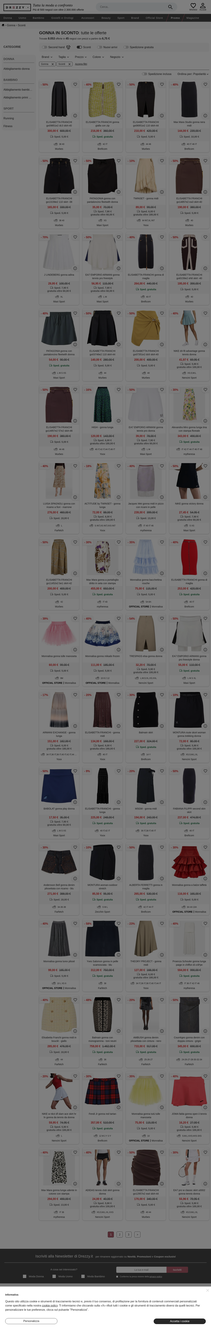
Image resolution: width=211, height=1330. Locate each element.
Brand (135, 17)
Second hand (53, 47)
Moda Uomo (62, 1276)
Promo (175, 17)
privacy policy (155, 1276)
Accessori (87, 17)
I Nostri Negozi (70, 1302)
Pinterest (191, 1312)
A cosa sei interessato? (63, 1269)
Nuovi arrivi (107, 47)
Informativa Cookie (129, 1307)
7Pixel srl (101, 1325)
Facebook (191, 1302)
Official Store (154, 17)
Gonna (47, 64)
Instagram (191, 1296)
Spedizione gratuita (138, 47)
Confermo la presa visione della (140, 1276)
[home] (3, 25)
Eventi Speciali (70, 1307)
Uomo (22, 17)
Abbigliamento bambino (18, 89)
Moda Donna (33, 1276)
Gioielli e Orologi (62, 17)
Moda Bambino (93, 1276)
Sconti (84, 47)
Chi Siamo (11, 1296)
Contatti (9, 1307)
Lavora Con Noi (13, 1312)
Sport (120, 17)
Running (8, 118)
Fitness (8, 126)
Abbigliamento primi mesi (18, 97)
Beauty (106, 17)
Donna (7, 17)
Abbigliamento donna (16, 68)
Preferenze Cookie (129, 1312)
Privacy (123, 1302)
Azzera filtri (81, 64)
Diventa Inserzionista (16, 1302)
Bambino (38, 17)
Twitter (189, 1307)
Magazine (192, 17)
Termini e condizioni (130, 1296)
